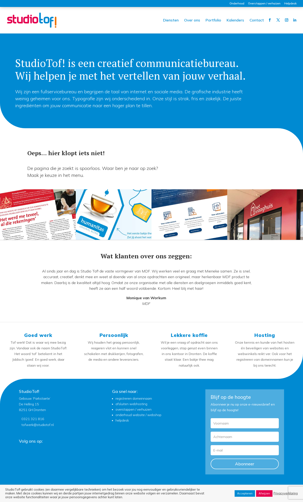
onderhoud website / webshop (138, 415)
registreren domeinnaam (134, 398)
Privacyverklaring (286, 493)
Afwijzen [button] (264, 493)
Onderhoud (237, 3)
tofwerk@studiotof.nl (37, 425)
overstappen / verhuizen (134, 409)
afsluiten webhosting (131, 404)
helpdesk (122, 420)
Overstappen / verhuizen (264, 3)
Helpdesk (290, 3)
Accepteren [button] (244, 493)
